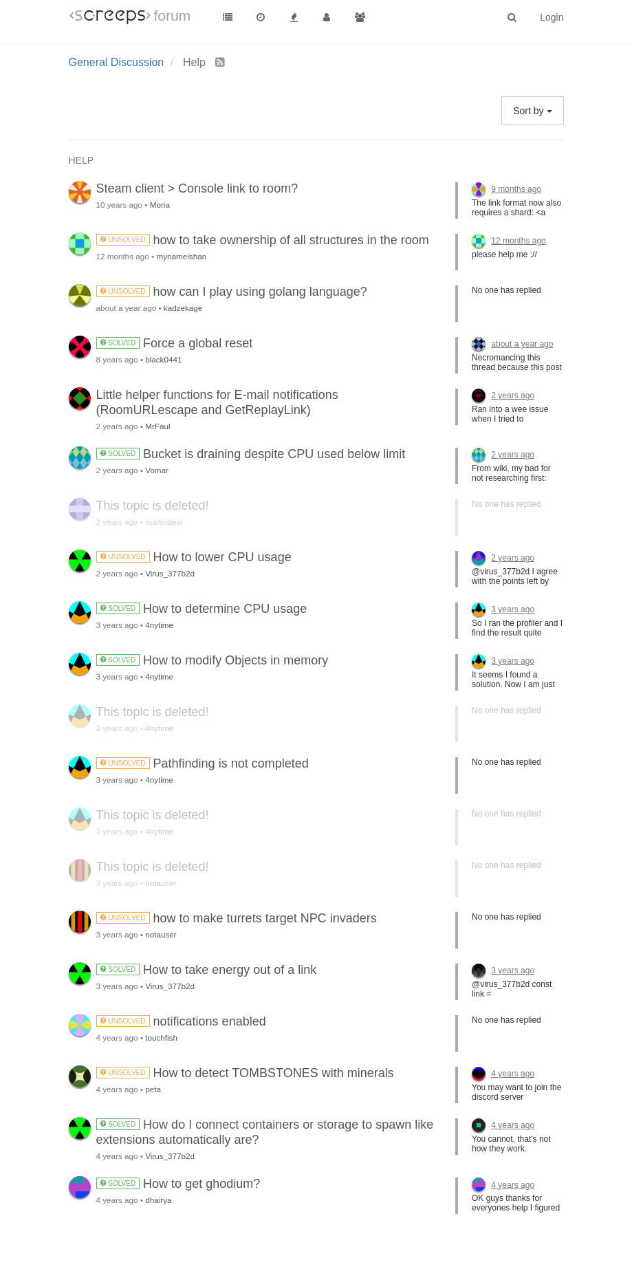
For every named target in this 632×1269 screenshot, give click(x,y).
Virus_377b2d (170, 573)
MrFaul (157, 426)
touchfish (161, 1037)
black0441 (163, 359)
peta (153, 1089)
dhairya (158, 1199)
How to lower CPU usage (194, 557)
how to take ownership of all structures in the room (262, 240)
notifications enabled (181, 1021)
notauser (160, 882)
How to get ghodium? (178, 1184)
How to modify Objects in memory (212, 660)
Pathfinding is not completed (202, 763)
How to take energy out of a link (206, 970)
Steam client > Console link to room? (197, 188)
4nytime (159, 624)
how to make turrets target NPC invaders (236, 918)
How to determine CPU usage (201, 609)
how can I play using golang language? (231, 292)
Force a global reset (174, 343)
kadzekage (183, 307)
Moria (160, 204)
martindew (163, 521)
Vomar (156, 470)
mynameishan (181, 256)
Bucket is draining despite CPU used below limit (251, 454)
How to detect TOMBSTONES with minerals (245, 1073)
